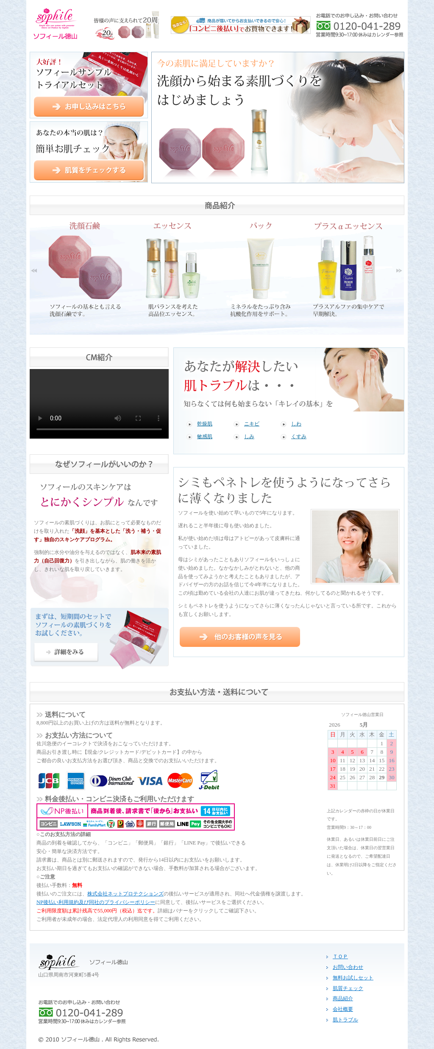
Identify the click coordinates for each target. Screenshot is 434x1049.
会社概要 (343, 1009)
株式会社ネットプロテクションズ (125, 894)
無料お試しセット (353, 978)
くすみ (298, 436)
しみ (249, 436)
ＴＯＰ (340, 956)
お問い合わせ (348, 967)
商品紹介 (343, 998)
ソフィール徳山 (92, 24)
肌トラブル (345, 1020)
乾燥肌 (204, 424)
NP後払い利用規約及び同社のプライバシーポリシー (95, 902)
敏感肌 (204, 436)
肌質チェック (348, 988)
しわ (296, 424)
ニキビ (251, 424)
